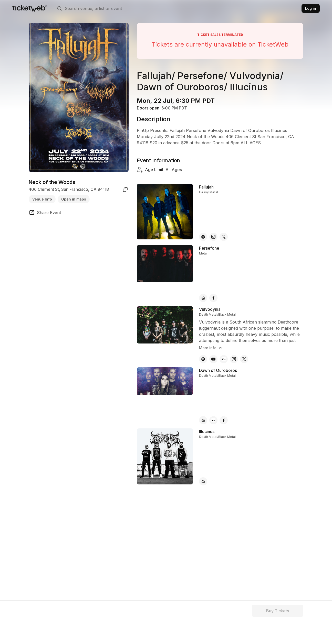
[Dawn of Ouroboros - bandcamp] (213, 420)
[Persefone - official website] (203, 298)
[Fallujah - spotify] (203, 237)
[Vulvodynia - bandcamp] (224, 359)
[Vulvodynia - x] (244, 359)
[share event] (45, 213)
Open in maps (73, 199)
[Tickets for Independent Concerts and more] (29, 8)
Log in (310, 8)
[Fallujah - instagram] (213, 237)
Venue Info (42, 199)
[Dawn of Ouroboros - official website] (203, 420)
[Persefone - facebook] (213, 298)
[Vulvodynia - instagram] (234, 359)
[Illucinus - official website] (203, 481)
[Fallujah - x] (224, 237)
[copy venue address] (125, 189)
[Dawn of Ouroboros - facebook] (224, 420)
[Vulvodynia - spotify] (203, 359)
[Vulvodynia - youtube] (213, 359)
